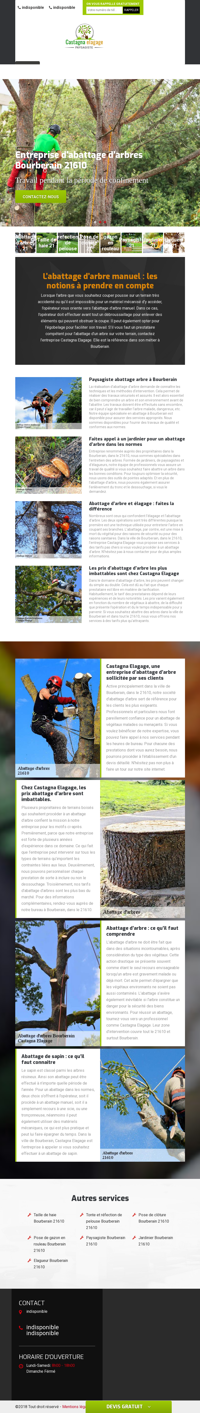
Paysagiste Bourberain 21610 (105, 1240)
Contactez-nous (41, 197)
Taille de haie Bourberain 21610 (49, 1218)
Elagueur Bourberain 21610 (51, 1263)
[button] (95, 222)
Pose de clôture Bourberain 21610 (153, 1218)
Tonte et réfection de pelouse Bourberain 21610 (104, 1221)
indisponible (31, 7)
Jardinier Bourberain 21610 (155, 1240)
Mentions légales (77, 1406)
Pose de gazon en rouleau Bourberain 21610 (50, 1244)
